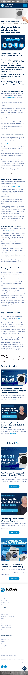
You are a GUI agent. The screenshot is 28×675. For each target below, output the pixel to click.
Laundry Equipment (5, 598)
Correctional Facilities (6, 627)
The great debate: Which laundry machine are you (15, 23)
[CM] (24, 673)
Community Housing (6, 625)
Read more (14, 486)
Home (2, 21)
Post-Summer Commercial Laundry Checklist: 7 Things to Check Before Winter (13, 390)
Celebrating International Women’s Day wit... (12, 520)
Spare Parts (4, 600)
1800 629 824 (15, 1)
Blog (17, 21)
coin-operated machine (17, 279)
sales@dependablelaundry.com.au (9, 655)
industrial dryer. (16, 186)
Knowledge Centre (10, 21)
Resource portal (5, 639)
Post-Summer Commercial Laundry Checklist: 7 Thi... (12, 474)
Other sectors (4, 632)
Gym (2, 623)
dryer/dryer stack (9, 230)
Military (2, 621)
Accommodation (5, 614)
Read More (13, 399)
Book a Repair (4, 604)
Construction (4, 630)
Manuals (3, 641)
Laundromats (4, 612)
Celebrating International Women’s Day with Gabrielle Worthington (13, 425)
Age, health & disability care (7, 616)
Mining (2, 618)
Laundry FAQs (4, 646)
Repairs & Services (5, 602)
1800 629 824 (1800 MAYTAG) (8, 653)
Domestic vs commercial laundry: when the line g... (12, 565)
